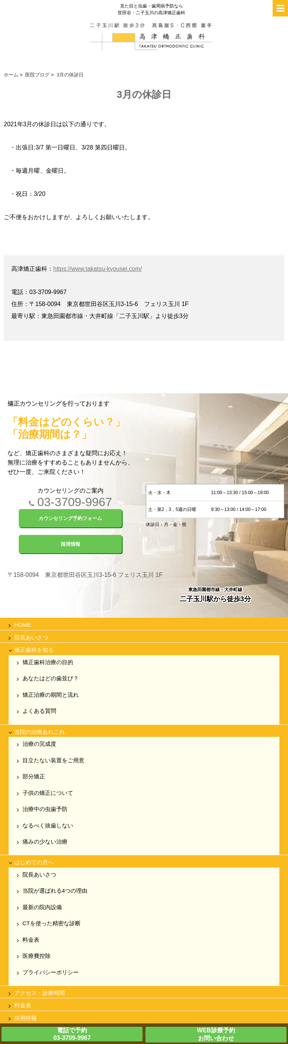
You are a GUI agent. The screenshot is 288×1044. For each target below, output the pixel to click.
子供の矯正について (47, 793)
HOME (22, 624)
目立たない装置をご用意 (53, 760)
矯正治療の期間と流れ (50, 695)
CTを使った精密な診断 (51, 923)
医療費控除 (36, 956)
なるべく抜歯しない (47, 825)
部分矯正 (33, 776)
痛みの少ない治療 (45, 841)
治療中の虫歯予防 (45, 809)
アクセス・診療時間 (39, 993)
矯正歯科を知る (34, 650)
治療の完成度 (39, 744)
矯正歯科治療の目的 (47, 662)
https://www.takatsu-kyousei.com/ (97, 269)
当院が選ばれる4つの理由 (54, 890)
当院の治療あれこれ (39, 732)
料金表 (30, 939)
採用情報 (25, 1018)
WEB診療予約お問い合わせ (216, 1034)
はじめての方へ (34, 862)
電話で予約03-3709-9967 (72, 1034)
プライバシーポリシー (50, 972)
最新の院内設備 (42, 907)
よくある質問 (39, 711)
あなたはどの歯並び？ (50, 678)
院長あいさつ (31, 637)
